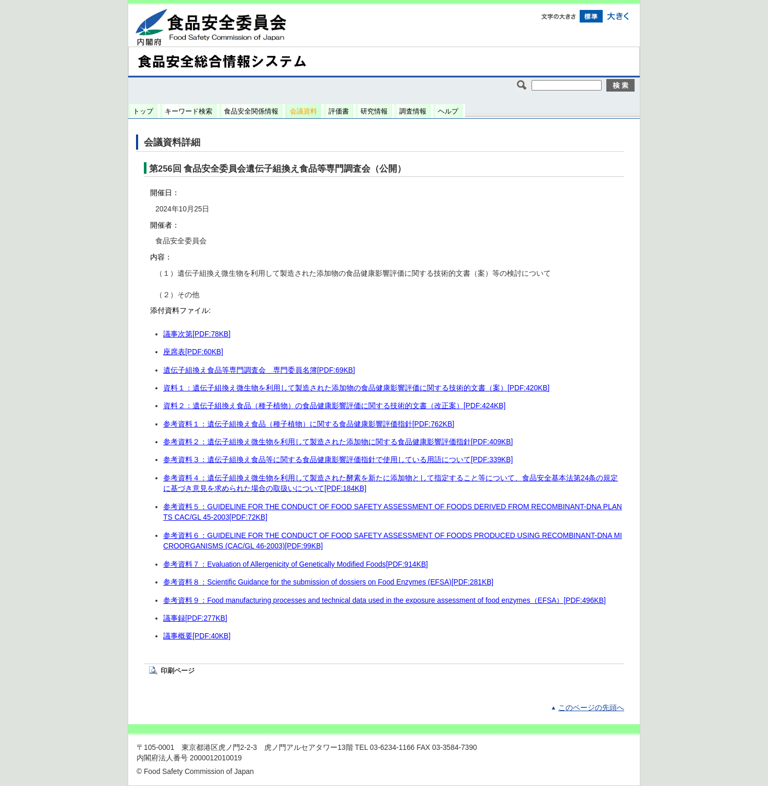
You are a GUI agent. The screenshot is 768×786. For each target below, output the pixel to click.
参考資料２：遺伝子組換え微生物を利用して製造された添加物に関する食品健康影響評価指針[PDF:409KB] (338, 442)
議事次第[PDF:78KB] (197, 334)
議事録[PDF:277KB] (195, 618)
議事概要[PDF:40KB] (197, 636)
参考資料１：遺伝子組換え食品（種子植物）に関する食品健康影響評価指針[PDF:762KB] (308, 424)
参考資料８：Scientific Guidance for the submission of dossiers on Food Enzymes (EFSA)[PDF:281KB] (328, 582)
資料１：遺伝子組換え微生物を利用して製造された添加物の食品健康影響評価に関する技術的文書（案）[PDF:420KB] (356, 388)
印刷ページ (178, 671)
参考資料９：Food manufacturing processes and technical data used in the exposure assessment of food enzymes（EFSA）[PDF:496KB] (384, 600)
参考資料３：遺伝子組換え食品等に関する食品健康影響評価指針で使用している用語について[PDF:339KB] (338, 460)
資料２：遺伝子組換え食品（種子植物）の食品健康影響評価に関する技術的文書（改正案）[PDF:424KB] (334, 406)
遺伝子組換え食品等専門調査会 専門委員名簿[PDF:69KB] (259, 370)
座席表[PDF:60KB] (193, 352)
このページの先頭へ (591, 708)
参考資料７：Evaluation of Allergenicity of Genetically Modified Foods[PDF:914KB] (295, 564)
